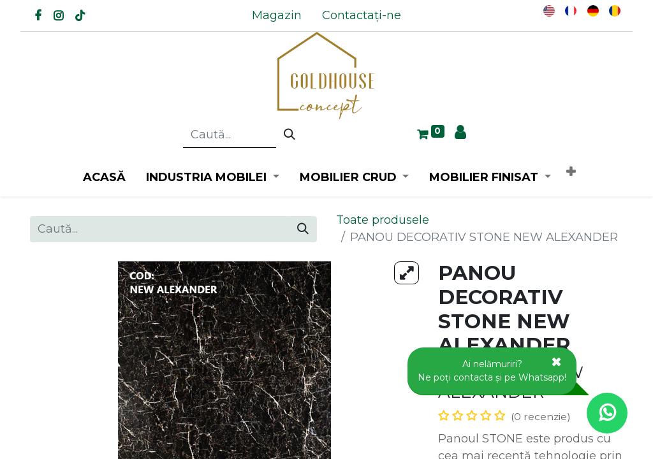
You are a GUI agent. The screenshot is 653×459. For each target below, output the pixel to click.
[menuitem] (277, 15)
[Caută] (289, 135)
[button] (570, 172)
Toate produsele (382, 220)
